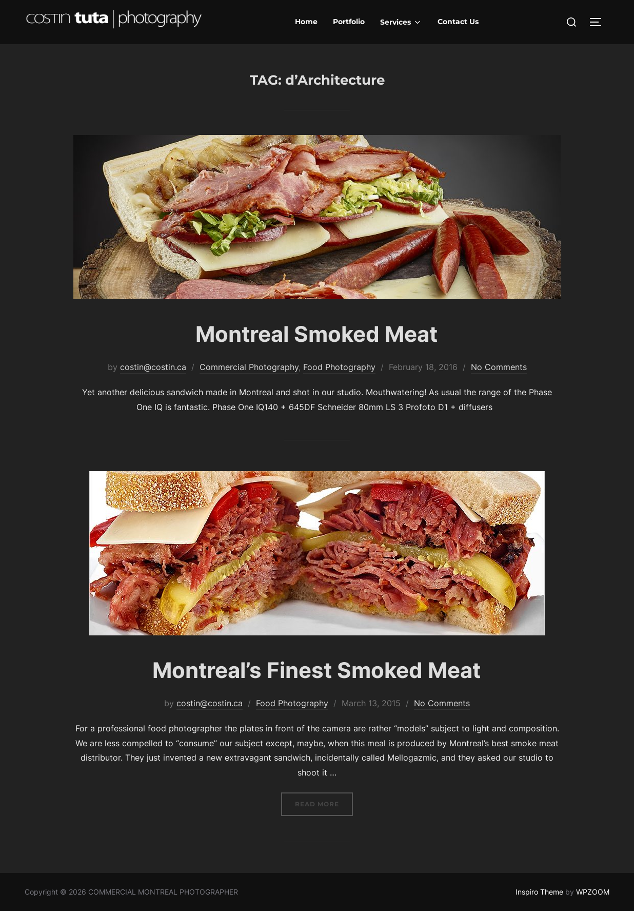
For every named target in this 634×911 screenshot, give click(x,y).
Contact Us (458, 21)
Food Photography (339, 367)
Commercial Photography (249, 367)
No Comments (499, 367)
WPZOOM (592, 891)
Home (306, 21)
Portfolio (349, 21)
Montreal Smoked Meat (316, 334)
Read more (324, 803)
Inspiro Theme (539, 891)
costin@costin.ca (153, 367)
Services (401, 22)
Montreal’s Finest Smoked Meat (316, 670)
